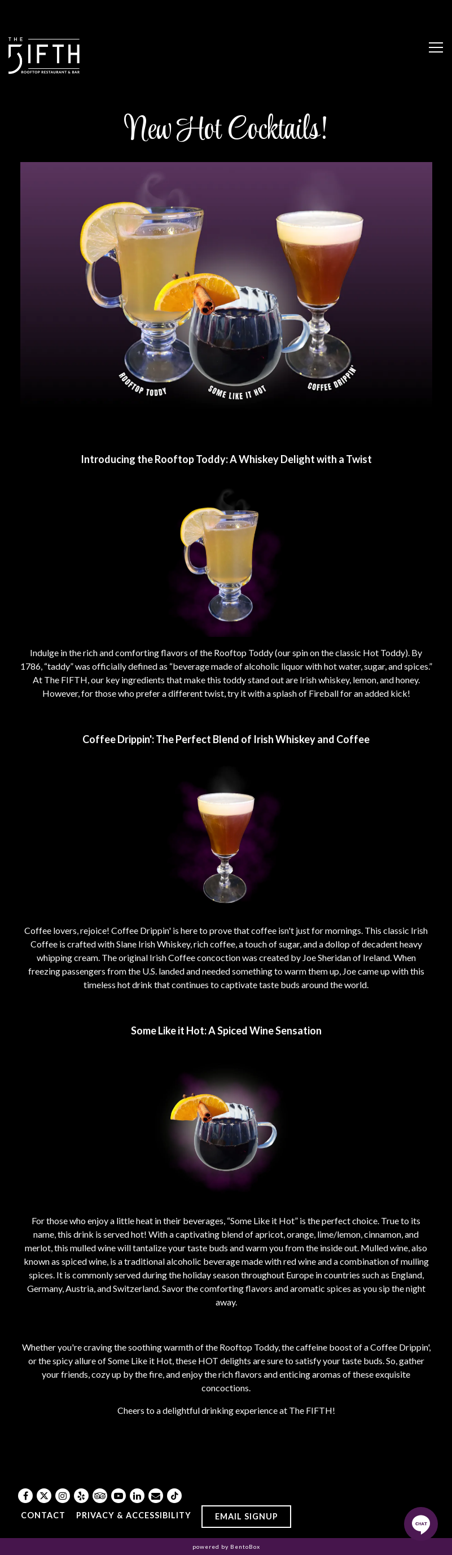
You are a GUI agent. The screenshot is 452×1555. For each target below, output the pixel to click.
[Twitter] (44, 1495)
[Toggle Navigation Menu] (436, 47)
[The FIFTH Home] (44, 54)
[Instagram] (62, 1495)
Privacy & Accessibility (133, 1515)
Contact (43, 1515)
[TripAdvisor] (100, 1495)
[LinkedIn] (137, 1495)
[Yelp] (81, 1495)
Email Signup (246, 1516)
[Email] (155, 1495)
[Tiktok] (174, 1495)
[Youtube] (118, 1495)
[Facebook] (25, 1495)
